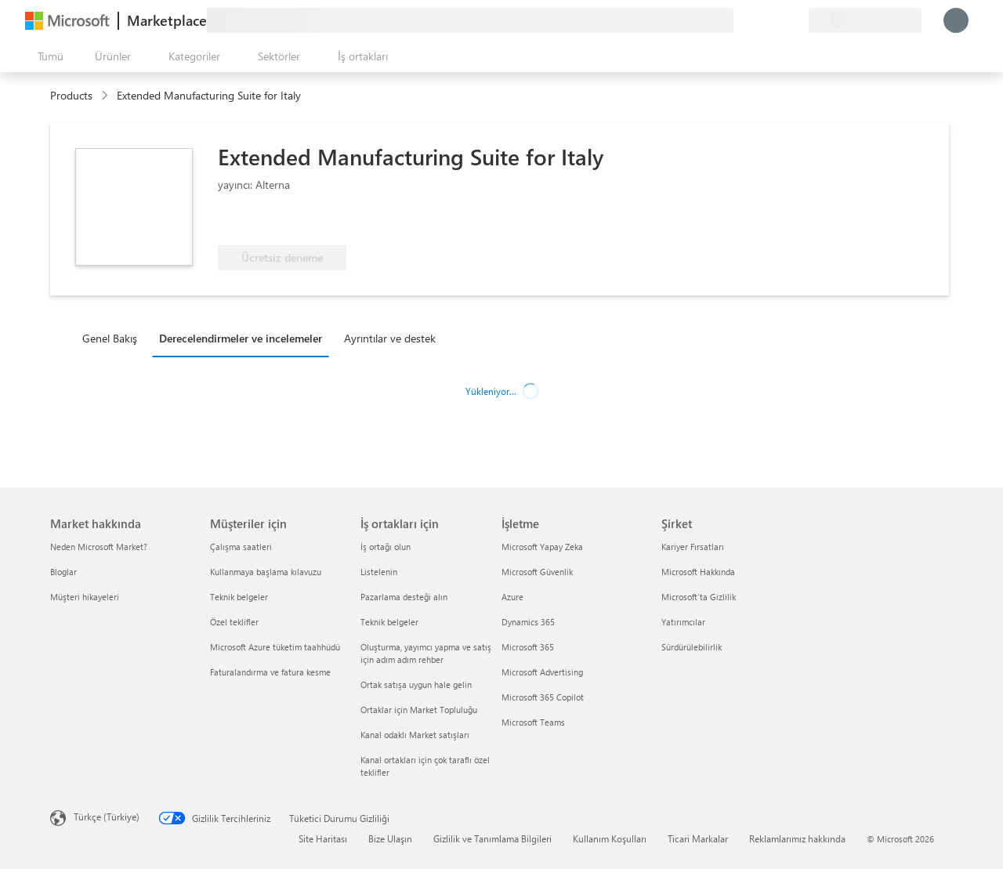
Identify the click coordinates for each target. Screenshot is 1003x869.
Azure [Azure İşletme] (512, 597)
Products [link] (71, 95)
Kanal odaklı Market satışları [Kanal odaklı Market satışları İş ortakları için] (414, 734)
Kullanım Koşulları (609, 838)
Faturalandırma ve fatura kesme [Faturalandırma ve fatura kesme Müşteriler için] (270, 672)
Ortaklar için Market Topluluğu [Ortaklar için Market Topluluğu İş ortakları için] (418, 709)
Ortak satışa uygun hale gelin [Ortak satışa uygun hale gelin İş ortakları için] (416, 684)
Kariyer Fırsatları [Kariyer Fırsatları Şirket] (692, 546)
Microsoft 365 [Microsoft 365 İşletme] (528, 647)
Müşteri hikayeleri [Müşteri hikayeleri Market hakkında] (84, 597)
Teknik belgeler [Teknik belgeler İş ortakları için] (389, 622)
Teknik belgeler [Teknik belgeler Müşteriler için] (239, 597)
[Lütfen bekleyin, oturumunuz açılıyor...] (956, 20)
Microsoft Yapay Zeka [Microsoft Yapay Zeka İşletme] (542, 546)
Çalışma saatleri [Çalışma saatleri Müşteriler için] (241, 546)
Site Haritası (323, 838)
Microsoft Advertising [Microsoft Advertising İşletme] (542, 672)
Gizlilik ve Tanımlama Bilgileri (492, 838)
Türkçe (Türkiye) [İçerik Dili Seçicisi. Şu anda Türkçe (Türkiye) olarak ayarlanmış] (106, 816)
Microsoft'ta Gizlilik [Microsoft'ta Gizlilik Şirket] (698, 597)
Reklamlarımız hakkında (797, 838)
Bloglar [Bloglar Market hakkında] (63, 572)
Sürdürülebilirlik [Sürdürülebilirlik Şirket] (691, 647)
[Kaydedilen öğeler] (777, 20)
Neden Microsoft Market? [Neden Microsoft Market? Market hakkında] (98, 546)
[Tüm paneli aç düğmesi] (47, 56)
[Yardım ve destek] (758, 20)
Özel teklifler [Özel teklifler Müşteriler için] (234, 622)
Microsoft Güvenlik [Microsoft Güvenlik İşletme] (537, 572)
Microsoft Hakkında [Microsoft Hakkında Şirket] (698, 572)
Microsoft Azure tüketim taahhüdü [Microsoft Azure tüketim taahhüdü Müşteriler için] (275, 647)
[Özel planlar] (796, 20)
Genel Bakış (109, 338)
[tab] (113, 337)
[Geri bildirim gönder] (739, 20)
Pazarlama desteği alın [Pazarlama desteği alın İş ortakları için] (403, 597)
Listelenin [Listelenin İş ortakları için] (378, 572)
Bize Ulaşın (390, 838)
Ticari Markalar (698, 838)
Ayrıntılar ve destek (390, 338)
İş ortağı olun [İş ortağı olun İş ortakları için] (385, 546)
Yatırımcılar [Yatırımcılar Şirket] (683, 622)
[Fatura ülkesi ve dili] (865, 20)
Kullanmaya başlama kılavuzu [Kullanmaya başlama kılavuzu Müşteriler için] (265, 572)
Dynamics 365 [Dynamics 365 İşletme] (528, 622)
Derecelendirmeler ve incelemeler (240, 338)
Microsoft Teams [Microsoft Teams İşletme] (533, 722)
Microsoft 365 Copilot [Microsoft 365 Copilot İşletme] (543, 697)
